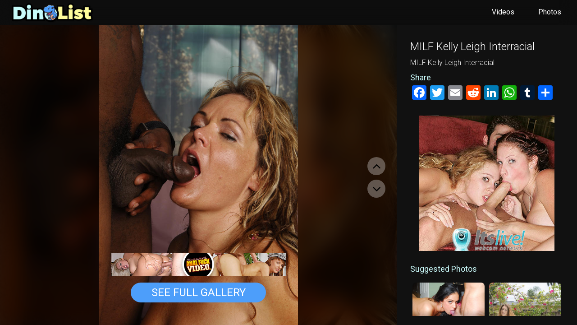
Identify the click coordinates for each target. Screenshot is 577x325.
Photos (549, 12)
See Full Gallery (198, 292)
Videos (503, 12)
